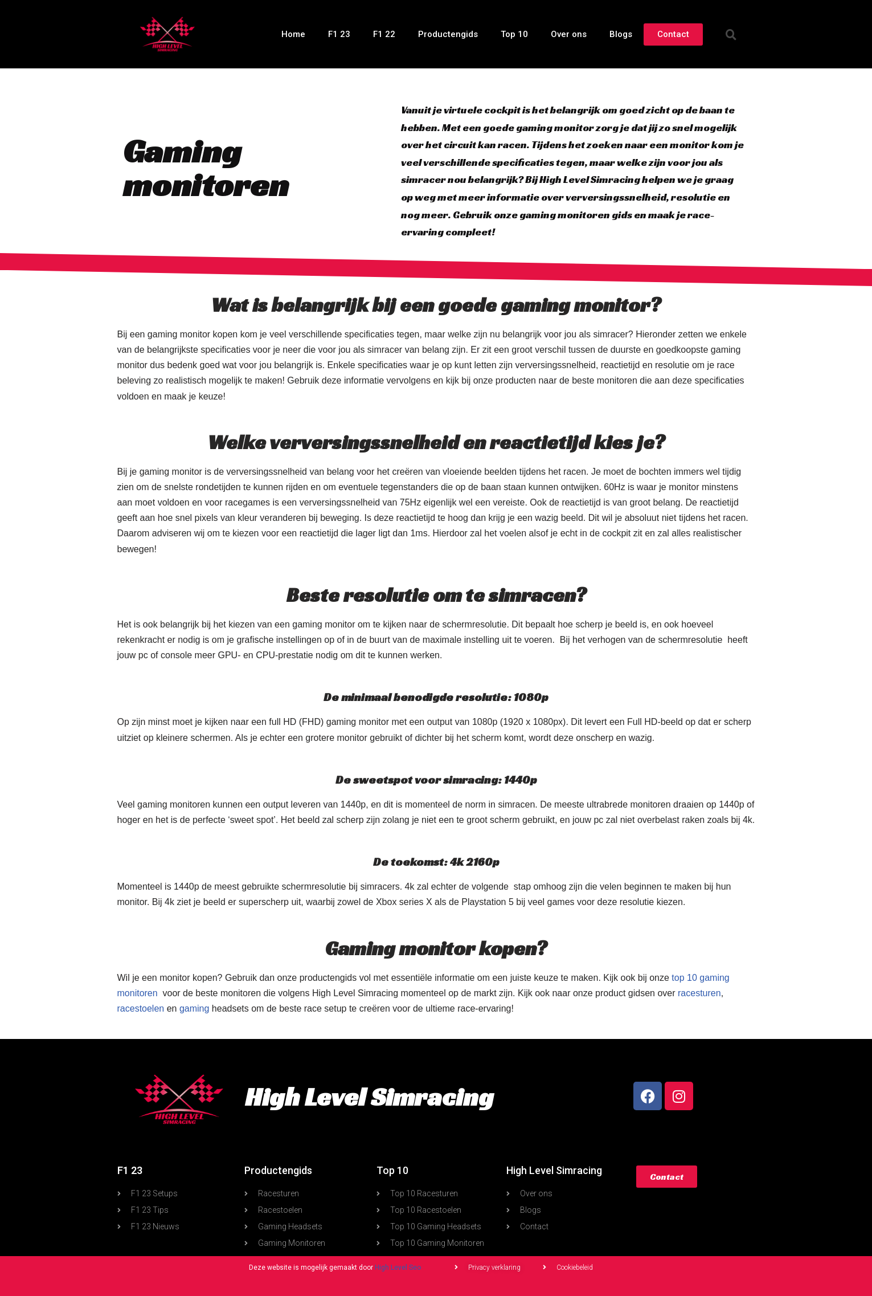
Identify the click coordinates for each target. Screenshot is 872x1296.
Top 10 (514, 34)
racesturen (699, 993)
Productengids (448, 34)
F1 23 (339, 34)
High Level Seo (398, 1267)
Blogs (620, 34)
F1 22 (384, 34)
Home (293, 34)
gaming (194, 1008)
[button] (731, 34)
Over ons (569, 34)
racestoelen (141, 1008)
